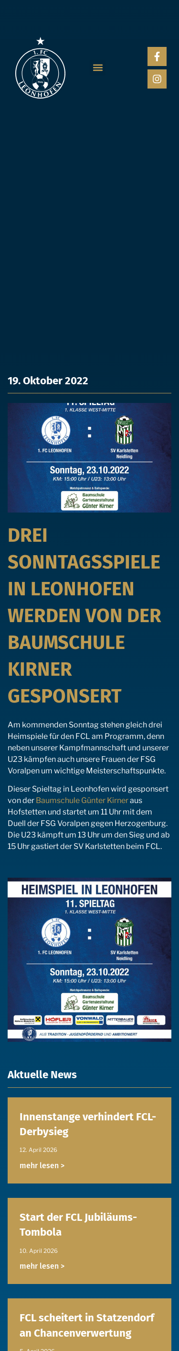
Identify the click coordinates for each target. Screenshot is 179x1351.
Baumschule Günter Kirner (82, 800)
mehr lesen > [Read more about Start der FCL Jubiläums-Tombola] (42, 1266)
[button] (97, 68)
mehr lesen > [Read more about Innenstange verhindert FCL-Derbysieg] (42, 1165)
